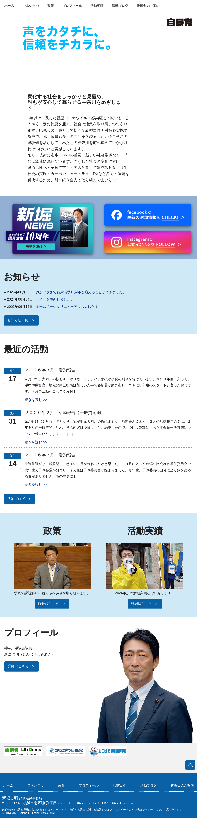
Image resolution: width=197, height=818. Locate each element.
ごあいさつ (31, 5)
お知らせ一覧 (21, 320)
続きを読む (33, 400)
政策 (50, 5)
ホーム (9, 5)
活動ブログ (120, 5)
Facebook (173, 6)
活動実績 (96, 5)
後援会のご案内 (148, 5)
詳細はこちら (52, 604)
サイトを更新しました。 (39, 299)
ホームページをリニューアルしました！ (51, 307)
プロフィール (72, 5)
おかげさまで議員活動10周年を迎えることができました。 (65, 292)
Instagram (189, 6)
